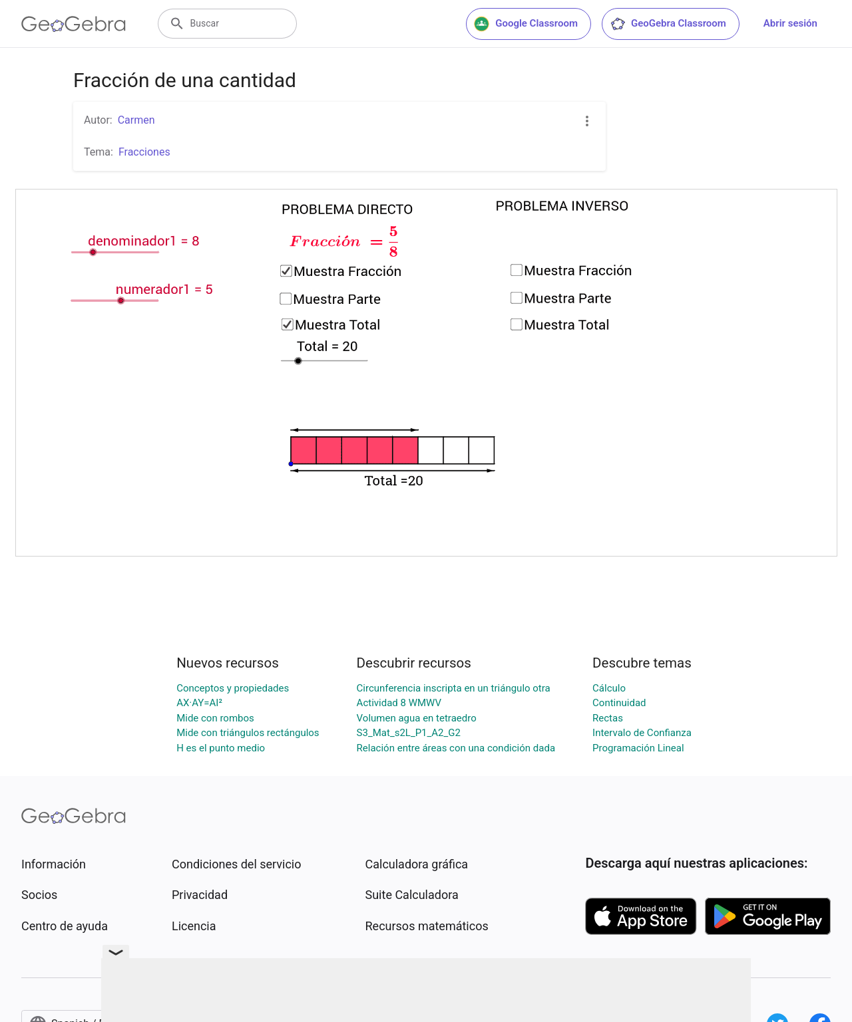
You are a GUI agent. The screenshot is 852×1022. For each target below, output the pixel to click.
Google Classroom (526, 24)
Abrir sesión (790, 23)
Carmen (136, 120)
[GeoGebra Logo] (73, 24)
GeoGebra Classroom (668, 24)
